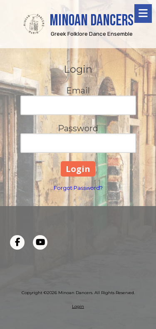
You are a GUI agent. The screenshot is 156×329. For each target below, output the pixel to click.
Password (78, 128)
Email (78, 91)
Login (78, 306)
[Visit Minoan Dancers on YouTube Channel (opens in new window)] (40, 242)
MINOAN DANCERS (92, 20)
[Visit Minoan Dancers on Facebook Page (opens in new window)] (17, 242)
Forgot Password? (78, 187)
